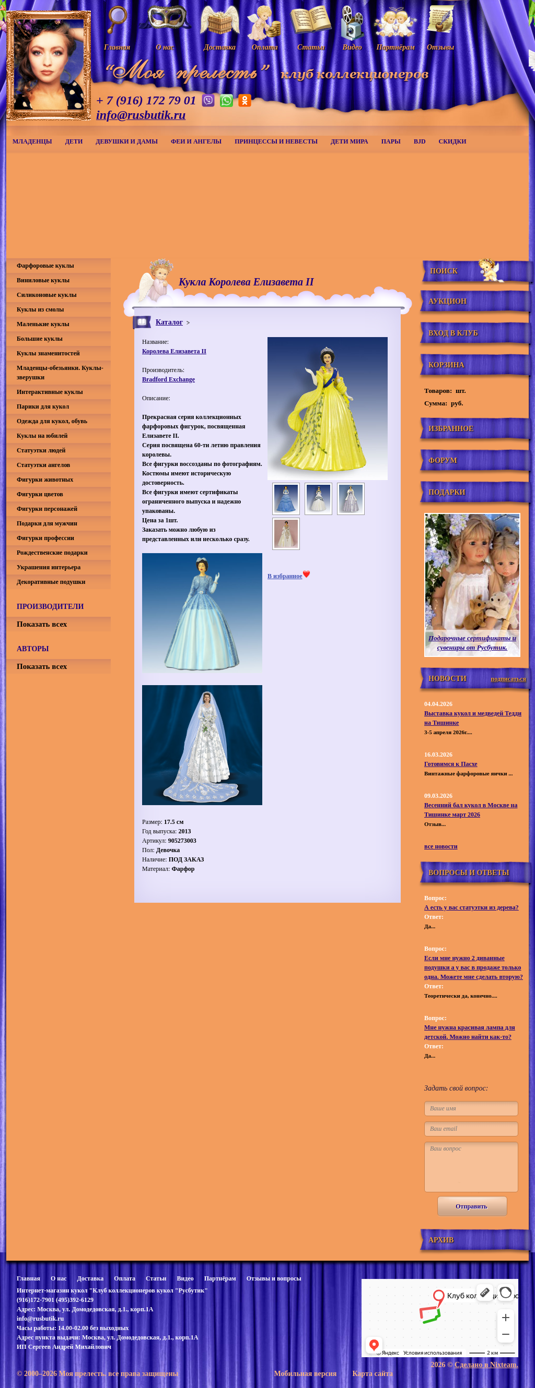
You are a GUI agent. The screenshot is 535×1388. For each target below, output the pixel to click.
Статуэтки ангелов (43, 465)
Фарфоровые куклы (45, 265)
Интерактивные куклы (50, 392)
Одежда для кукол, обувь (52, 421)
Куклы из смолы (40, 309)
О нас (59, 1278)
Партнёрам (220, 1278)
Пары (391, 141)
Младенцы (32, 141)
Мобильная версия (305, 1374)
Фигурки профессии (45, 538)
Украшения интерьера (48, 567)
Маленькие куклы (43, 324)
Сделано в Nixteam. (486, 1365)
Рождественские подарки (52, 552)
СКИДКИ (453, 141)
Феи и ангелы (196, 141)
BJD (420, 141)
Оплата (124, 1278)
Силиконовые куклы (47, 294)
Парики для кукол (43, 406)
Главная (28, 1278)
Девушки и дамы (127, 141)
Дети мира (349, 141)
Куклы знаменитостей (48, 353)
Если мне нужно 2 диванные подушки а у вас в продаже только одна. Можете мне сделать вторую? (473, 967)
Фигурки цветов (40, 494)
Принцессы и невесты (276, 141)
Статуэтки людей (41, 450)
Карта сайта (372, 1374)
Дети (74, 141)
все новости (441, 846)
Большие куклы (40, 338)
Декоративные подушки (51, 581)
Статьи (156, 1278)
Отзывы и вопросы (274, 1278)
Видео (185, 1278)
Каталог (169, 322)
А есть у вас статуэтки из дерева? (471, 907)
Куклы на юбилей (42, 435)
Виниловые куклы (43, 280)
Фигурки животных (45, 479)
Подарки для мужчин (47, 523)
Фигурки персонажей (47, 508)
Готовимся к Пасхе (451, 764)
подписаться (508, 679)
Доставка (90, 1278)
